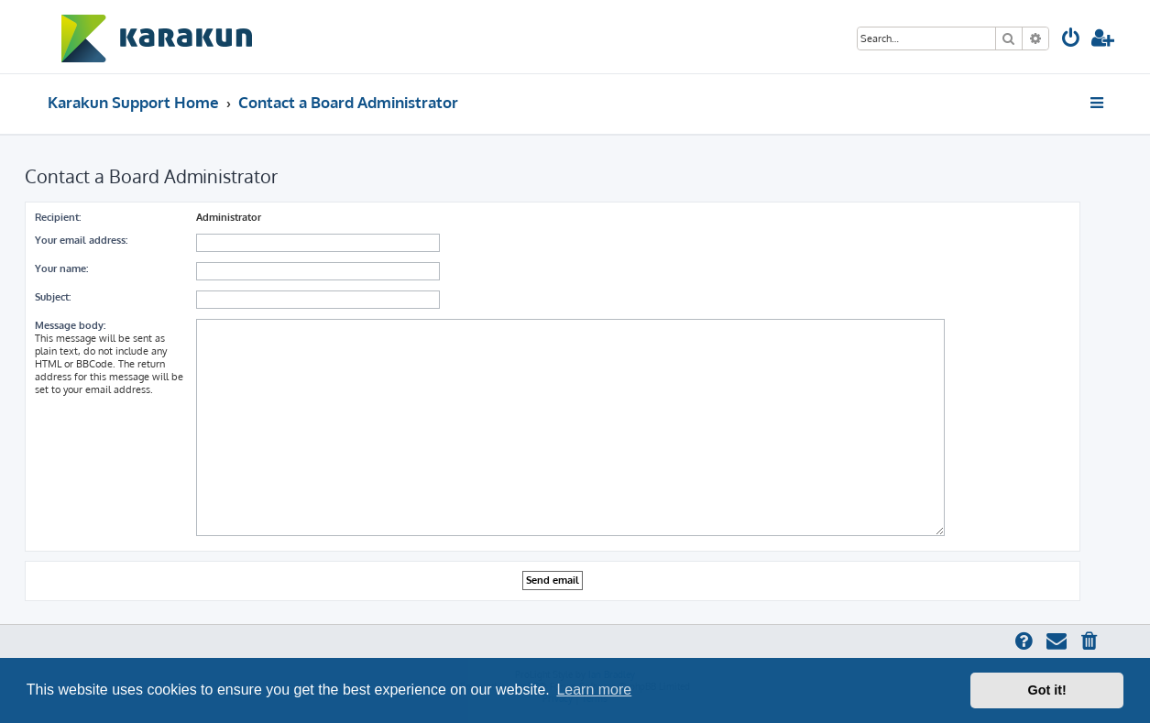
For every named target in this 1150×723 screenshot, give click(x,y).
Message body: (70, 325)
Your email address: (81, 240)
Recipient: (58, 217)
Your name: (61, 268)
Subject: (53, 296)
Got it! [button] (1047, 690)
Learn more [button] (593, 689)
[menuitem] (1071, 39)
